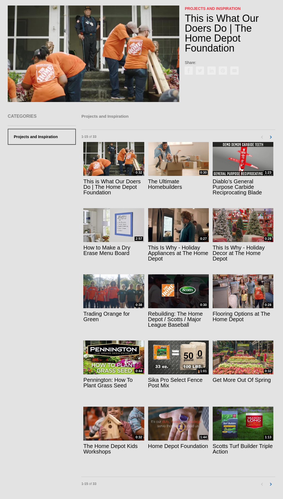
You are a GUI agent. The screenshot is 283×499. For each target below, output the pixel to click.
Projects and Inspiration (36, 137)
